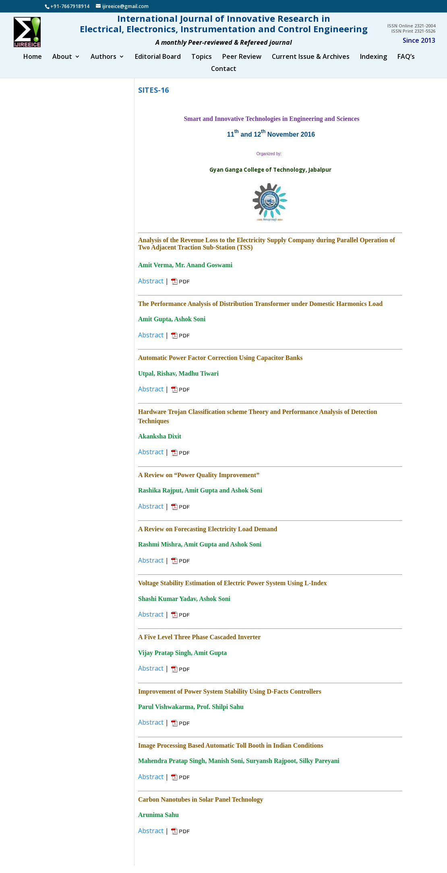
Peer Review (241, 65)
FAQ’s (406, 65)
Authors (103, 65)
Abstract (150, 288)
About (62, 65)
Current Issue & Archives (311, 65)
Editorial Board (158, 65)
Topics (201, 65)
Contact (223, 77)
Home (32, 65)
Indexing (373, 65)
